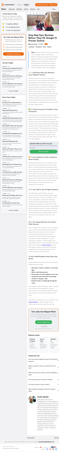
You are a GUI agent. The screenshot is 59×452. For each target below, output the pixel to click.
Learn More (44, 326)
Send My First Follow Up (13, 54)
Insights (26, 5)
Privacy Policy (6, 448)
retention (49, 47)
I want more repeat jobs (13, 30)
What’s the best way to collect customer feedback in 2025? (43, 374)
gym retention (39, 47)
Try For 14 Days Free (43, 322)
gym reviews (31, 47)
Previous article (30, 438)
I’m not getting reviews (13, 27)
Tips (38, 9)
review (44, 47)
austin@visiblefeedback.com (46, 442)
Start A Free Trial (43, 152)
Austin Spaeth (33, 44)
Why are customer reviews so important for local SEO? (43, 367)
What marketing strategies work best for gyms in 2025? (43, 390)
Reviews (26, 9)
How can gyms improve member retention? (43, 380)
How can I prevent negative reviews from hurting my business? (43, 360)
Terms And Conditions (14, 448)
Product (19, 5)
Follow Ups (12, 9)
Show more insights (13, 91)
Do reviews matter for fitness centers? (43, 385)
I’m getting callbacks (12, 24)
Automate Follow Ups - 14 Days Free (46, 5)
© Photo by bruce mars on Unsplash (43, 32)
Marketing (19, 9)
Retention (32, 9)
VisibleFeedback (46, 245)
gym (46, 44)
